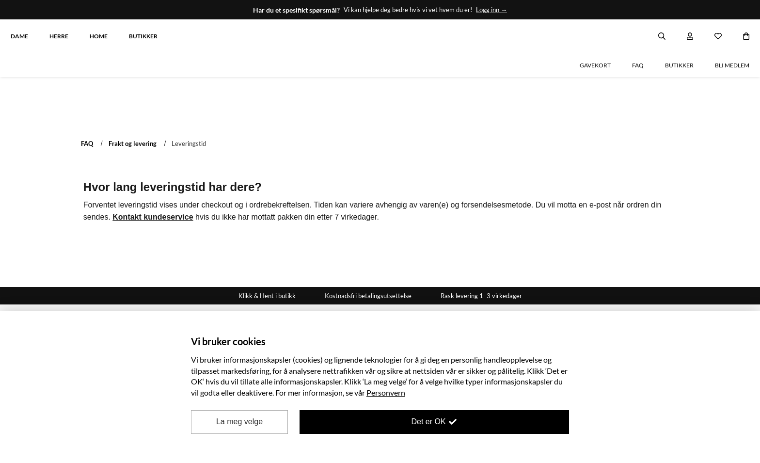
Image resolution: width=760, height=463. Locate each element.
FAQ (87, 109)
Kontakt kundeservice (152, 182)
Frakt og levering (133, 109)
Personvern (385, 392)
